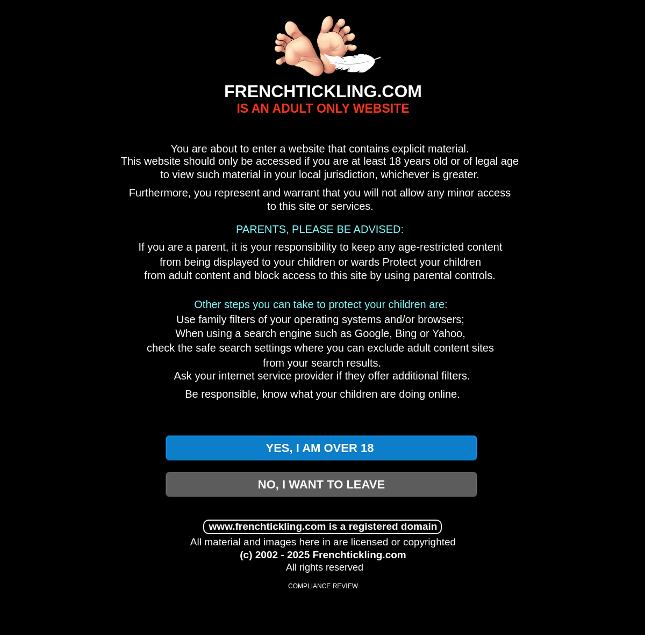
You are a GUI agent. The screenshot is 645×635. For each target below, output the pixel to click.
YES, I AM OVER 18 (321, 448)
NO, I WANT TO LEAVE (321, 484)
